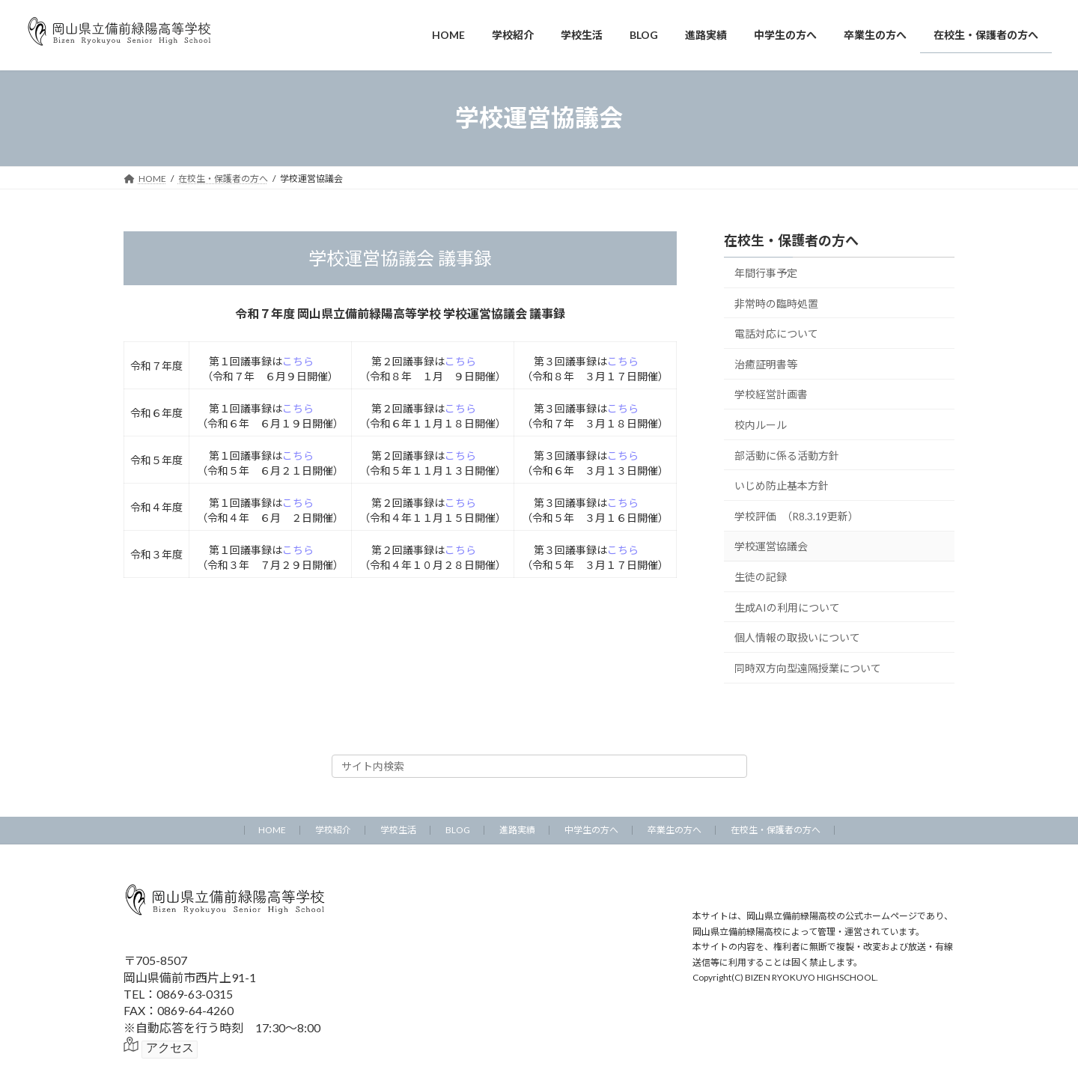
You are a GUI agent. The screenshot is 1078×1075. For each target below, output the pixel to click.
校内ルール (760, 424)
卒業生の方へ (674, 829)
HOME (272, 829)
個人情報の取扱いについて (797, 637)
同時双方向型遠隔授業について (807, 667)
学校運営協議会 (771, 546)
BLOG (457, 829)
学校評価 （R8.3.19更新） (796, 515)
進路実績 (517, 829)
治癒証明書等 (765, 363)
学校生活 (398, 829)
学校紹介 (333, 829)
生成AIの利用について (787, 606)
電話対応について (776, 333)
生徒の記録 (760, 576)
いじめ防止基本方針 (781, 485)
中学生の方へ (591, 829)
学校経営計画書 (771, 394)
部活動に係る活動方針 (786, 454)
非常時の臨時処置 (776, 302)
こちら (298, 361)
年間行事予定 (765, 273)
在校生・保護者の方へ (791, 240)
